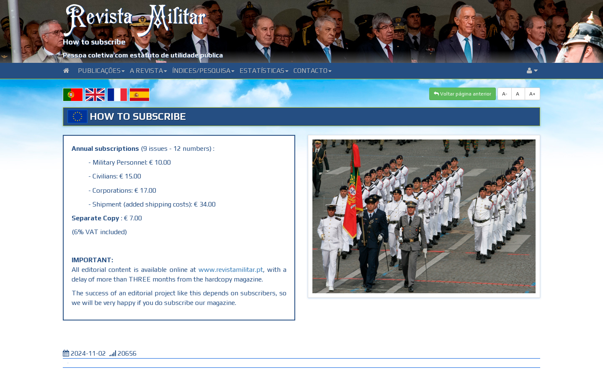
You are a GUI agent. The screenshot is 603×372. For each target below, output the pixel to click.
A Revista (148, 71)
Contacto (313, 71)
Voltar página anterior (462, 94)
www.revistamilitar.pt (230, 270)
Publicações (101, 71)
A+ (532, 94)
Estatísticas (264, 71)
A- (504, 94)
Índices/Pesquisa (203, 71)
